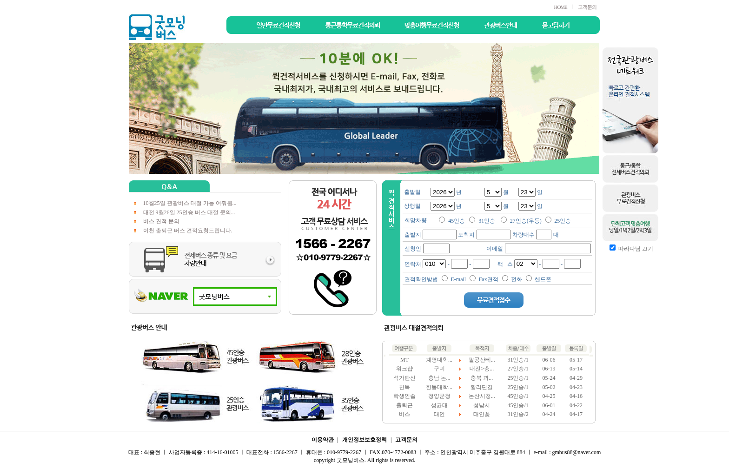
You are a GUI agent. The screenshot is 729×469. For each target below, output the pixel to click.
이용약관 (322, 439)
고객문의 (587, 7)
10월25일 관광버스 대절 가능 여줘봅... (190, 203)
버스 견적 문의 (161, 221)
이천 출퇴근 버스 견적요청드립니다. (187, 230)
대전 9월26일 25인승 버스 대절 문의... (189, 212)
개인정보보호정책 (364, 439)
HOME (560, 7)
